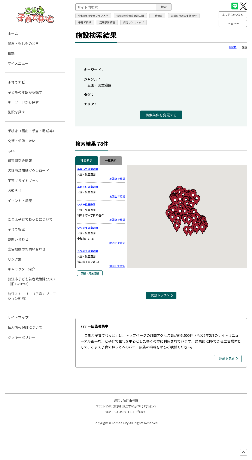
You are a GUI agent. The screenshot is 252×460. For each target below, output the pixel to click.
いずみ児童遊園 (86, 204)
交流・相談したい (21, 140)
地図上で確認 (117, 178)
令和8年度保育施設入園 (130, 15)
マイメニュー (18, 63)
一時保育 (157, 15)
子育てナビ (16, 82)
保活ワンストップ (133, 22)
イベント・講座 (20, 200)
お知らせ (15, 190)
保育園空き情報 (20, 160)
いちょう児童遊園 (87, 227)
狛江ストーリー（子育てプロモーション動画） (34, 296)
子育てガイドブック (23, 180)
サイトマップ (18, 317)
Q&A (11, 150)
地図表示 (87, 160)
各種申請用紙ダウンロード (28, 170)
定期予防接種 (107, 22)
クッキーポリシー (21, 337)
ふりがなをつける (232, 14)
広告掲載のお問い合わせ (27, 249)
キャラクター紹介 (21, 269)
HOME (233, 47)
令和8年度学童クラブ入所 (93, 15)
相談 (11, 53)
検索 (164, 7)
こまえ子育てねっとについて (30, 219)
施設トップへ (160, 295)
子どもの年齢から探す (25, 92)
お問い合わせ (18, 239)
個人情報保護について (25, 327)
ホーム (13, 33)
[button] (186, 231)
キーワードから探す (23, 102)
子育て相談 (84, 22)
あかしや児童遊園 (87, 169)
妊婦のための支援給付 (184, 15)
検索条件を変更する (161, 114)
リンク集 (15, 259)
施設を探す (16, 111)
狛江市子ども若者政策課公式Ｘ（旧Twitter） (32, 281)
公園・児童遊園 (90, 273)
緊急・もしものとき (23, 43)
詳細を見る (226, 358)
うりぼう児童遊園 (87, 251)
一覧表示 (111, 160)
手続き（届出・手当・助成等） (32, 130)
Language (233, 23)
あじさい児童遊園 (87, 186)
